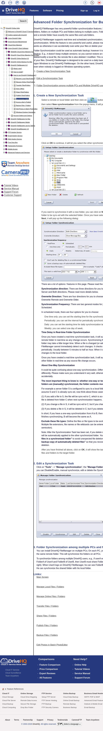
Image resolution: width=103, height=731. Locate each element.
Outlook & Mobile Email (93, 704)
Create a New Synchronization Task (53, 71)
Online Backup (69, 693)
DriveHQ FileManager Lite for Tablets (23, 125)
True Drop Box (13, 142)
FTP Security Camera (50, 707)
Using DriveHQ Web (14, 38)
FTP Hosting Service (15, 132)
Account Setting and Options (22, 115)
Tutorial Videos (11, 185)
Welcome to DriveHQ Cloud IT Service (20, 31)
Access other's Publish (23, 102)
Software (47, 10)
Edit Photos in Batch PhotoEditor (27, 109)
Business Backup (70, 707)
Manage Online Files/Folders (25, 82)
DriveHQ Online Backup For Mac (21, 62)
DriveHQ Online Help (13, 28)
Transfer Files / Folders (47, 606)
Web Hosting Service (15, 139)
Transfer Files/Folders (23, 85)
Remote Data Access (29, 700)
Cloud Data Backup (70, 697)
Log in (96, 10)
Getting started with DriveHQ (17, 35)
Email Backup (89, 707)
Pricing (59, 10)
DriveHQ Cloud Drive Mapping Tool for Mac (25, 55)
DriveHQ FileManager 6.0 (19, 65)
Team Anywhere (12, 676)
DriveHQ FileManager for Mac (20, 119)
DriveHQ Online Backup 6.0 (20, 58)
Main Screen (42, 577)
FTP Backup (46, 704)
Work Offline (20, 88)
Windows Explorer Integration (25, 112)
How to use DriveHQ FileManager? (24, 75)
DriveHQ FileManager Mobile (20, 122)
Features (34, 10)
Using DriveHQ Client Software (18, 48)
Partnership (28, 720)
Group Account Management (17, 41)
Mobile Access (12, 149)
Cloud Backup (7, 704)
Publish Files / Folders (47, 625)
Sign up (84, 10)
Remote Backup (69, 704)
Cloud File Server (9, 700)
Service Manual (11, 188)
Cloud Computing (9, 707)
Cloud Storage (7, 697)
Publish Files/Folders (23, 95)
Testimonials (62, 720)
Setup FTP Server (49, 697)
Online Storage (27, 693)
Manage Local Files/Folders (25, 78)
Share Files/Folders (22, 92)
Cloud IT (5, 693)
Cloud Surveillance (13, 673)
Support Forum (11, 192)
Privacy (50, 720)
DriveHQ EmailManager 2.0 (20, 129)
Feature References (15, 689)
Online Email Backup (71, 700)
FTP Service (47, 693)
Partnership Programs (15, 146)
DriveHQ (36, 724)
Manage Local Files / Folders (50, 587)
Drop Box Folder (27, 707)
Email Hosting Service (15, 136)
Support (40, 720)
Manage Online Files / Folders (50, 596)
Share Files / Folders (46, 616)
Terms (16, 720)
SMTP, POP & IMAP (92, 697)
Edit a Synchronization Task (49, 78)
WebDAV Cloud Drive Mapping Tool (22, 52)
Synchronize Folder (22, 99)
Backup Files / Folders (23, 105)
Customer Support (12, 195)
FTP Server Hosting (49, 700)
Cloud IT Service (12, 670)
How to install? (18, 72)
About (7, 720)
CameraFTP (77, 720)
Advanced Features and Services (19, 152)
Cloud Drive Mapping (15, 45)
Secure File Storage (28, 704)
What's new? (17, 68)
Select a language (69, 724)
